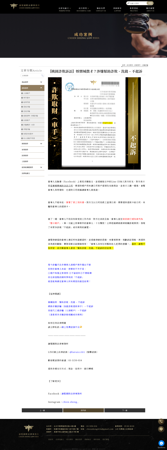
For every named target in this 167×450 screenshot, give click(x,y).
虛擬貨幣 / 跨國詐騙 (30, 115)
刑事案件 (25, 143)
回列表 (83, 409)
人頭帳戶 (26, 92)
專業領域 (134, 7)
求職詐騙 (145, 64)
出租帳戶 (26, 119)
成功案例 (84, 7)
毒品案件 (25, 81)
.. (91, 448)
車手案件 (26, 97)
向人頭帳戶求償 (29, 137)
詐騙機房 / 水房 (29, 124)
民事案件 (25, 155)
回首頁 (50, 438)
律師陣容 (117, 7)
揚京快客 (75, 448)
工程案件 (25, 161)
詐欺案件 (137, 64)
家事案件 (25, 149)
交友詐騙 (26, 110)
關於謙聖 (150, 7)
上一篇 (42, 409)
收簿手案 (26, 101)
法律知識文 (65, 7)
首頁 (123, 64)
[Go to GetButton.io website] (161, 447)
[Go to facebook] (161, 443)
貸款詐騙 (26, 106)
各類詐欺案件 (28, 133)
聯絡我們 (101, 7)
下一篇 (124, 409)
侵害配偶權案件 (27, 166)
